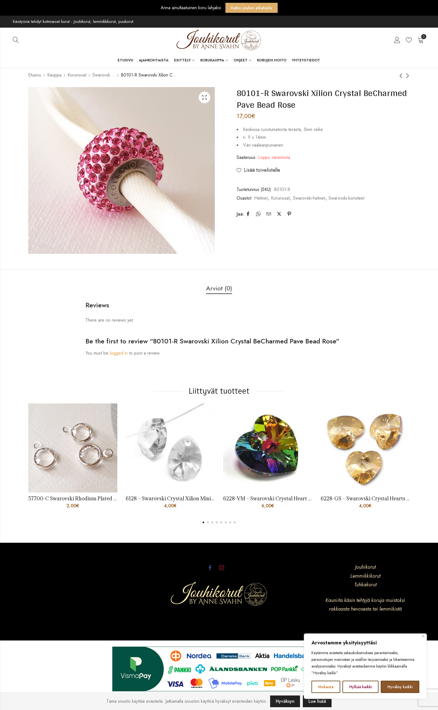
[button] (203, 522)
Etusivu (34, 75)
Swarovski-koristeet (103, 75)
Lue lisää (317, 701)
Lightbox (204, 97)
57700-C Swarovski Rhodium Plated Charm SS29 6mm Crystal (100, 498)
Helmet (261, 198)
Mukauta (326, 687)
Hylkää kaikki (360, 687)
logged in (119, 353)
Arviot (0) (219, 288)
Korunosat (77, 75)
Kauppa (54, 75)
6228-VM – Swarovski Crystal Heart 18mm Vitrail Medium (291, 498)
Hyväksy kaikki (400, 687)
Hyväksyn (285, 701)
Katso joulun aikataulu (251, 8)
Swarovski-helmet (309, 198)
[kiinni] (423, 636)
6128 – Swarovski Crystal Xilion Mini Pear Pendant (184, 498)
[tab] (219, 288)
